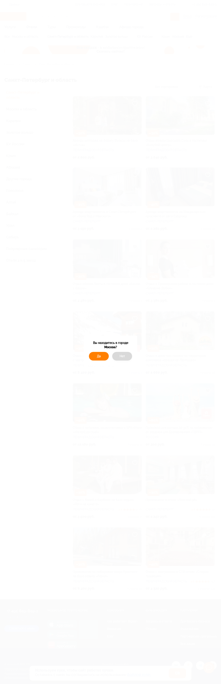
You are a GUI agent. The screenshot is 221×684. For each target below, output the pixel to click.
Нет (122, 356)
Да (99, 356)
